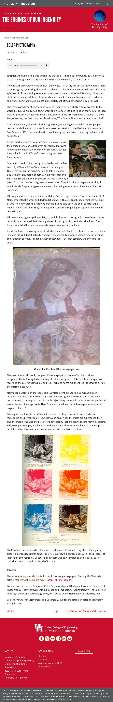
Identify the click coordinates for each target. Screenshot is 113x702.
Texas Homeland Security (22, 693)
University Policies (64, 699)
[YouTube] (69, 638)
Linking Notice (89, 693)
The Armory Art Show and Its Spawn (86, 611)
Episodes (42, 659)
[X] (47, 638)
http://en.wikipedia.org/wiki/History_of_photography (43, 579)
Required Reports (60, 696)
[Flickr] (52, 638)
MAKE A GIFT (84, 651)
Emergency (89, 690)
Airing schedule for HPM (50, 662)
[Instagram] (58, 638)
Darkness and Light (20, 37)
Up (56, 611)
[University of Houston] (18, 3)
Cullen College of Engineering (22, 13)
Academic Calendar (62, 690)
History (42, 656)
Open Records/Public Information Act (18, 696)
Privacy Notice (102, 693)
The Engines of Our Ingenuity (31, 19)
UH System (99, 690)
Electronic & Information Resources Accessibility (89, 696)
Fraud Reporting (46, 693)
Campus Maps (78, 690)
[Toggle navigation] (6, 28)
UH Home (49, 690)
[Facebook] (41, 638)
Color (10, 611)
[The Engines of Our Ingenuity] (100, 18)
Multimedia (44, 666)
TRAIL (36, 693)
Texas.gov (6, 693)
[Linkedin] (63, 638)
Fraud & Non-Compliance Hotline (68, 693)
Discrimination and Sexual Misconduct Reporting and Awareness (29, 699)
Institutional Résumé (43, 696)
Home (6, 37)
